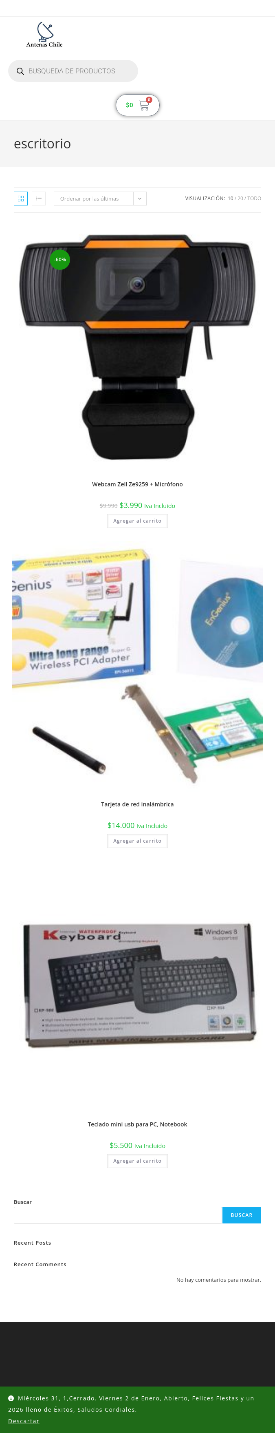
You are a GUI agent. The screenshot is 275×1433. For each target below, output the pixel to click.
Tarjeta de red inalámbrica (137, 804)
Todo (254, 198)
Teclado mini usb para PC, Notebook (137, 1124)
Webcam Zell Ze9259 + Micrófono (137, 484)
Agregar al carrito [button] (137, 520)
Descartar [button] (24, 1421)
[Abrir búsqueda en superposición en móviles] (73, 71)
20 (240, 198)
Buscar (23, 1202)
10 (230, 198)
